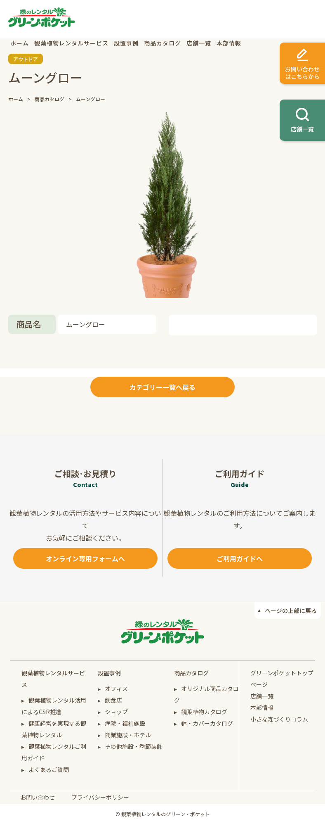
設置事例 (126, 43)
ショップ (116, 712)
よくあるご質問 (48, 769)
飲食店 (113, 700)
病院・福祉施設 (125, 723)
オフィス (116, 688)
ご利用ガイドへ (240, 558)
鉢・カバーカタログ (207, 723)
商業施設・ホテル (128, 735)
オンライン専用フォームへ (85, 558)
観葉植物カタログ (204, 712)
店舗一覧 (198, 43)
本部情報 (229, 43)
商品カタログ (162, 43)
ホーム (19, 43)
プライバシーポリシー (100, 797)
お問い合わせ (37, 797)
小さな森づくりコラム (279, 719)
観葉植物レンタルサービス (71, 43)
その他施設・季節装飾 (133, 746)
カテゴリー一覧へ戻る (162, 387)
